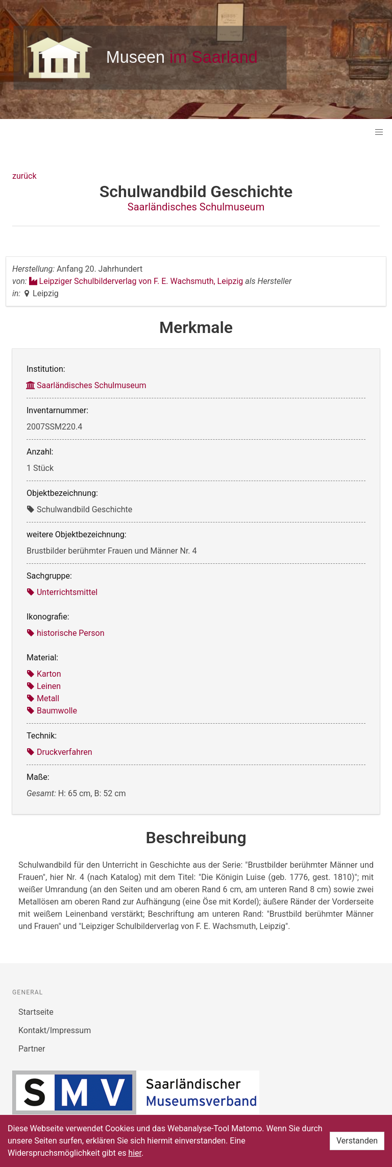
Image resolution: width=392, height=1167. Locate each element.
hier (134, 1153)
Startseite (36, 1012)
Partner (31, 1049)
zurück (24, 176)
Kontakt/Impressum (54, 1030)
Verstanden (357, 1141)
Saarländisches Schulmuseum (196, 207)
